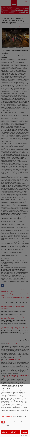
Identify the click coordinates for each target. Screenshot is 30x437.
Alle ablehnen (4, 431)
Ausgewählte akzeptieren (14, 431)
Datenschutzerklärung (6, 416)
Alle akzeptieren (24, 431)
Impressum (6, 418)
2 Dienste (8, 427)
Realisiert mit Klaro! (24, 435)
